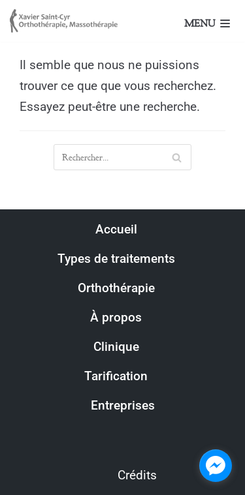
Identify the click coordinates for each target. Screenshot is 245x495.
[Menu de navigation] (222, 22)
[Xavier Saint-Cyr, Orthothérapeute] (65, 21)
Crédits (137, 475)
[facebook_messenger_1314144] (215, 465)
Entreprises (123, 405)
